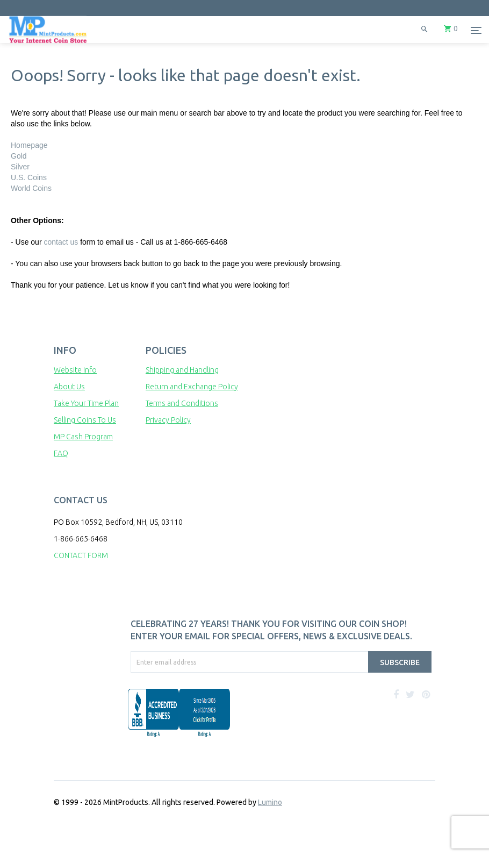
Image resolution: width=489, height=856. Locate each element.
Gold (19, 156)
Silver (20, 166)
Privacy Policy (168, 420)
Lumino (270, 802)
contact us (61, 242)
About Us (69, 386)
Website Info (75, 370)
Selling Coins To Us (85, 420)
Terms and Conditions (182, 403)
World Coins (31, 188)
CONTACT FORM (81, 555)
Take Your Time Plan (86, 403)
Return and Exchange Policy (192, 386)
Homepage (29, 145)
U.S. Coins (29, 177)
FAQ (61, 453)
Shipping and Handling (182, 370)
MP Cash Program (83, 436)
